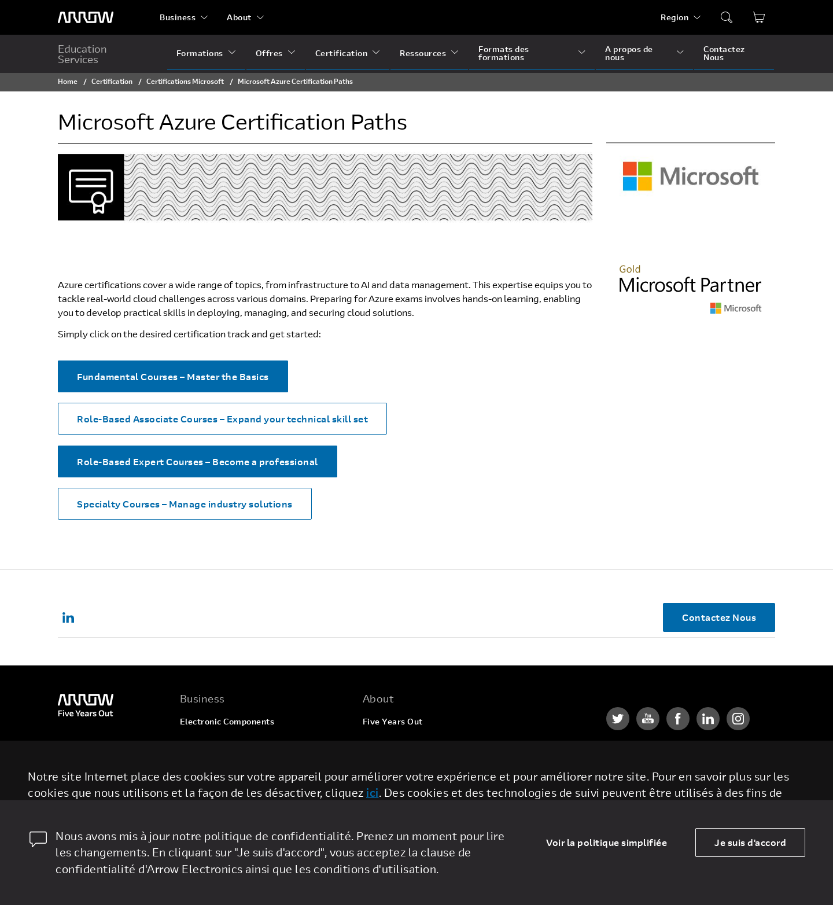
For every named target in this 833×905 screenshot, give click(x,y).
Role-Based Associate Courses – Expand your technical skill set (222, 419)
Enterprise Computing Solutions (245, 743)
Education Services (82, 54)
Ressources (423, 52)
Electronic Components (227, 721)
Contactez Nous (724, 52)
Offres (269, 52)
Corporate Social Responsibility (427, 765)
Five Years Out (393, 721)
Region (674, 17)
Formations (199, 52)
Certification (341, 52)
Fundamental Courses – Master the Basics (173, 376)
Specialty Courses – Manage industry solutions (185, 504)
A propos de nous (629, 52)
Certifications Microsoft (185, 81)
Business (178, 17)
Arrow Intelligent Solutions (235, 765)
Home (68, 81)
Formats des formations (503, 52)
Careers (379, 743)
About (239, 17)
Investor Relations (400, 787)
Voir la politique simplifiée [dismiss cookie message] (606, 842)
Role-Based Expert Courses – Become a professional (197, 461)
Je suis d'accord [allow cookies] (750, 842)
